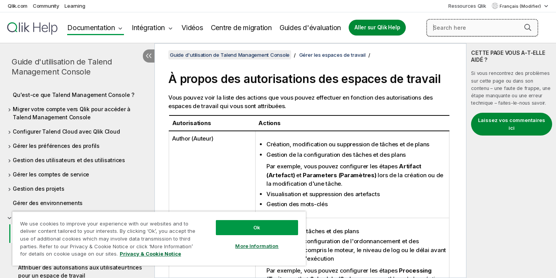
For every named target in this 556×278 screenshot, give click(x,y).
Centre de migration (241, 28)
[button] (528, 27)
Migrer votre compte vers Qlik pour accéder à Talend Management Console (72, 113)
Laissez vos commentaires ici (511, 124)
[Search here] (482, 28)
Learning (74, 6)
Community (46, 6)
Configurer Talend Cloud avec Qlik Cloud (66, 131)
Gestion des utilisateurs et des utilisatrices (69, 160)
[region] (159, 238)
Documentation (91, 28)
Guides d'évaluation (310, 28)
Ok (256, 227)
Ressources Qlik (467, 6)
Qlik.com (17, 6)
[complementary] (511, 160)
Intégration (148, 28)
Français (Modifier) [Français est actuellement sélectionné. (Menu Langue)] (521, 6)
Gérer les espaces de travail (332, 55)
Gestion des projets (38, 188)
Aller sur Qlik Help (377, 27)
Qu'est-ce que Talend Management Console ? (73, 95)
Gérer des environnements (48, 203)
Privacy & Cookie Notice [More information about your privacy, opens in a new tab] (150, 254)
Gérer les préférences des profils (56, 145)
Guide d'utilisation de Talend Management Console (62, 66)
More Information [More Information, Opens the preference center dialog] (256, 246)
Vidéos (192, 28)
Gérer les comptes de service (51, 174)
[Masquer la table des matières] (148, 56)
